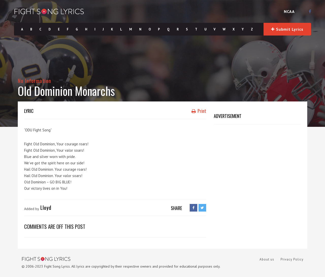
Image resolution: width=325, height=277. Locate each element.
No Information (34, 80)
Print (198, 111)
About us (266, 259)
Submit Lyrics (287, 29)
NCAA (289, 11)
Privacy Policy (292, 259)
